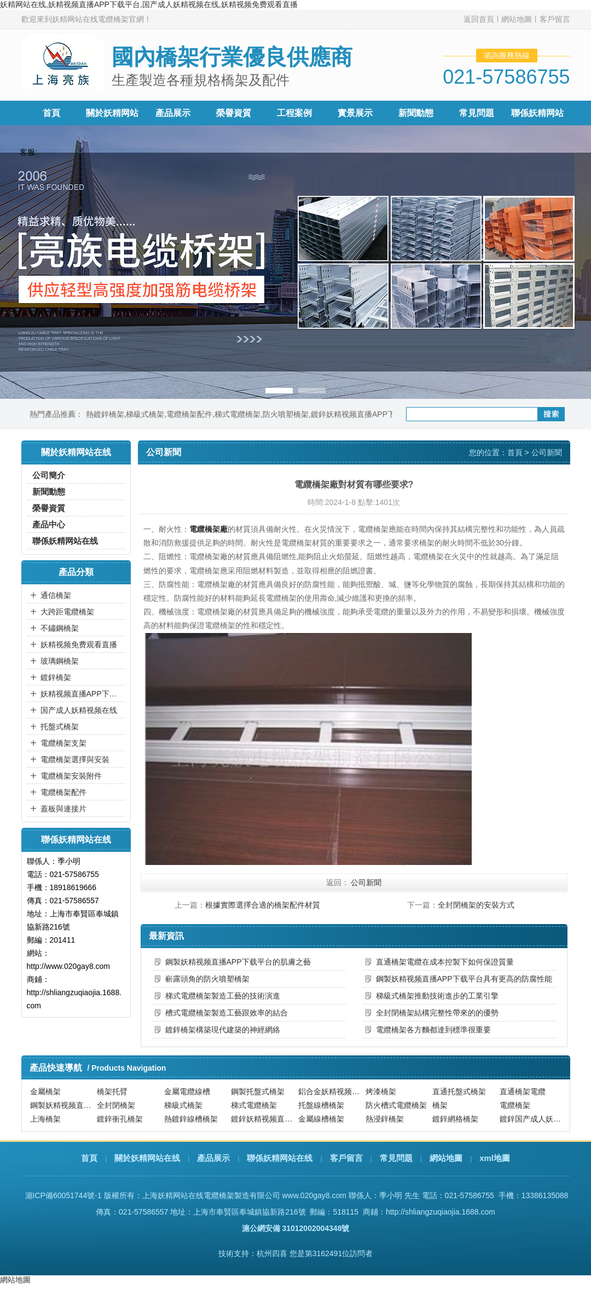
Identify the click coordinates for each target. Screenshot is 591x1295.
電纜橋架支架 (63, 743)
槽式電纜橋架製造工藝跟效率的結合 (226, 1012)
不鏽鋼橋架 (59, 628)
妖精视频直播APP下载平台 (81, 693)
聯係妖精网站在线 (65, 540)
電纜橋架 (515, 1105)
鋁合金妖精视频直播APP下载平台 (330, 1091)
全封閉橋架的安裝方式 (476, 905)
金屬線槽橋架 (321, 1118)
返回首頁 (478, 19)
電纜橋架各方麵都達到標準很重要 (433, 1029)
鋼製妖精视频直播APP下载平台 (62, 1105)
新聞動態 (415, 113)
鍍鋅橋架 (55, 677)
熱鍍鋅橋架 (105, 414)
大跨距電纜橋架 (67, 611)
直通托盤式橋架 (459, 1091)
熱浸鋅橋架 (385, 1118)
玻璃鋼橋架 (59, 661)
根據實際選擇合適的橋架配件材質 (262, 905)
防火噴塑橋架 (286, 414)
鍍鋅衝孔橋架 (120, 1118)
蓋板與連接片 (63, 808)
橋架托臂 (112, 1091)
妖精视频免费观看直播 (78, 644)
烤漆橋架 (381, 1091)
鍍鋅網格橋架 (455, 1118)
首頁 (51, 113)
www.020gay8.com (314, 1195)
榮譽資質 (233, 113)
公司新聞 (546, 452)
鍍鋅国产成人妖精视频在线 (532, 1118)
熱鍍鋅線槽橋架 (191, 1118)
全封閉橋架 (116, 1105)
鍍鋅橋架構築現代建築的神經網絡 (222, 1029)
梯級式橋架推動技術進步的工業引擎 (437, 995)
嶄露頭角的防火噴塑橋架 (207, 978)
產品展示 (172, 113)
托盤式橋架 (59, 726)
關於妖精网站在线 (147, 1158)
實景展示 (355, 113)
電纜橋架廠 (208, 529)
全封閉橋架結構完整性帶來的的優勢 (437, 1012)
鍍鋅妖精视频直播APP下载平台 (364, 414)
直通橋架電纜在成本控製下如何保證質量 (445, 961)
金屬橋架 (45, 1091)
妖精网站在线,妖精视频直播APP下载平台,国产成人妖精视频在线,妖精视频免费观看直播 (149, 4)
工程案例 (294, 113)
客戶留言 (555, 19)
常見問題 (476, 113)
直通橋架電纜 (523, 1091)
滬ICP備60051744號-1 (63, 1195)
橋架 (440, 1105)
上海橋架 (45, 1118)
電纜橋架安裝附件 (71, 775)
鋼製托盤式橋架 (258, 1091)
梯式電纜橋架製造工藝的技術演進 (222, 995)
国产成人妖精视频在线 (78, 710)
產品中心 (48, 524)
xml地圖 (494, 1158)
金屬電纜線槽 (187, 1091)
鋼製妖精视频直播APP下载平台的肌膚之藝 (238, 961)
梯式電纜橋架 (237, 414)
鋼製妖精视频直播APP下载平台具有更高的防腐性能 (464, 978)
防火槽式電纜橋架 (396, 1105)
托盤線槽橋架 (321, 1105)
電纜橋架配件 (189, 414)
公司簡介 (48, 475)
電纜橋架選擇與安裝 (74, 759)
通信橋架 (55, 595)
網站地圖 (516, 19)
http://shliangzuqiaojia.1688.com (440, 1211)
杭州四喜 (272, 1253)
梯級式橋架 (145, 414)
